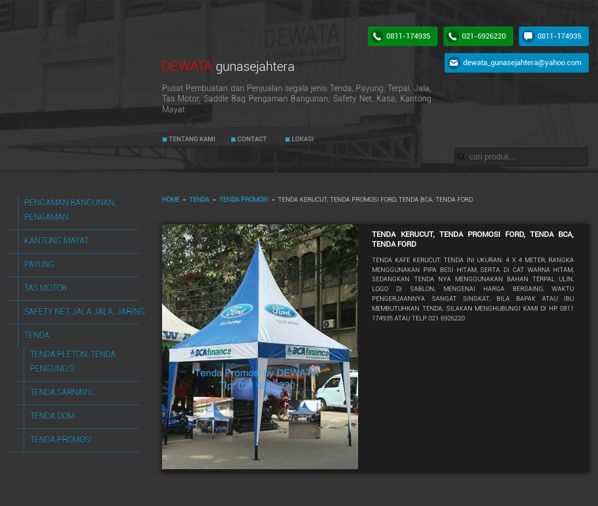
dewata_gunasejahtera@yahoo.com (522, 62)
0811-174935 (408, 36)
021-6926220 (484, 36)
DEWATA (228, 66)
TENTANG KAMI (191, 139)
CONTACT (251, 139)
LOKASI (302, 139)
